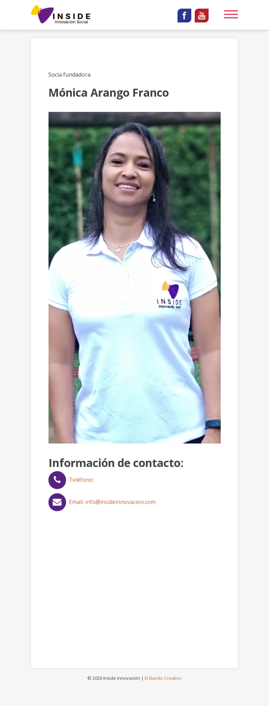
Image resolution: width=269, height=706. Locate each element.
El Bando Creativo (163, 678)
